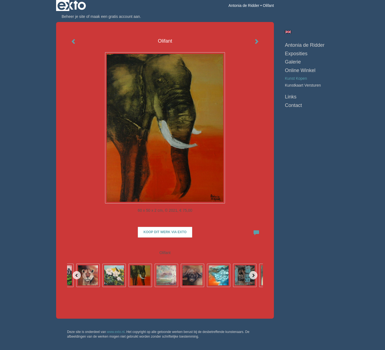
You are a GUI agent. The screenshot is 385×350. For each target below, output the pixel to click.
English (288, 32)
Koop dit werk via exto (165, 232)
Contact (293, 105)
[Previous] (77, 275)
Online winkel (300, 70)
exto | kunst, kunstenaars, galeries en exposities (71, 5)
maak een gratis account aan (115, 16)
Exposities (296, 53)
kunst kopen (296, 78)
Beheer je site (73, 16)
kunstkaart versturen (303, 85)
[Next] (253, 275)
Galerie (293, 62)
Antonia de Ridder (244, 5)
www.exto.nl (116, 332)
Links (290, 97)
